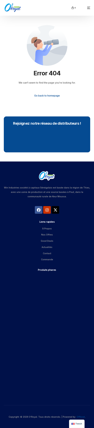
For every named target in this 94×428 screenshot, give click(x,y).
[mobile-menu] (84, 8)
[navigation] (77, 424)
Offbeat (81, 417)
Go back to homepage (47, 95)
